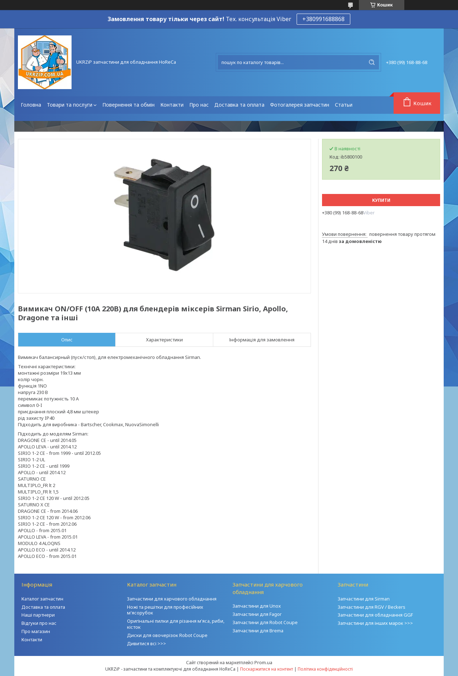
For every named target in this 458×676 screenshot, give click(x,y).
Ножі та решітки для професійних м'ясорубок (165, 610)
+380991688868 (323, 19)
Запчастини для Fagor (257, 614)
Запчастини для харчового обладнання (171, 598)
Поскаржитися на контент (266, 669)
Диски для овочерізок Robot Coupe (167, 635)
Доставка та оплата (239, 104)
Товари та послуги (69, 104)
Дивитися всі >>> (146, 643)
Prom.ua (263, 662)
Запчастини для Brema (258, 630)
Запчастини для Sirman (364, 598)
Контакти (172, 104)
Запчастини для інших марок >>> (375, 623)
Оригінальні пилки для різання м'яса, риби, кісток (175, 624)
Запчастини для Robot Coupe (265, 622)
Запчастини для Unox (257, 606)
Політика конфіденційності (325, 669)
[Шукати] (372, 62)
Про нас (199, 104)
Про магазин (35, 631)
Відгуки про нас (39, 623)
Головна (31, 104)
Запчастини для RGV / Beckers (371, 607)
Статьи (343, 104)
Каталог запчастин (42, 598)
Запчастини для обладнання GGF (375, 615)
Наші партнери (38, 615)
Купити (381, 200)
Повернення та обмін (128, 104)
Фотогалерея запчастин (299, 104)
